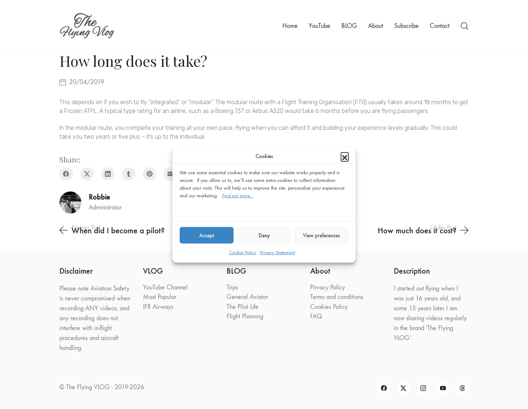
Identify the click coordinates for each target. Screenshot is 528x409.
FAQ (316, 316)
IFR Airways (158, 307)
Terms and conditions (336, 297)
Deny (264, 235)
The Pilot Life (242, 307)
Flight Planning (245, 316)
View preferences (321, 235)
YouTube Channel (165, 287)
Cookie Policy (242, 252)
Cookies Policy (329, 307)
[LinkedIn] (108, 174)
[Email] (170, 174)
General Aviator (247, 297)
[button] (344, 156)
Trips (232, 287)
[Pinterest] (149, 174)
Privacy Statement (277, 252)
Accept (206, 235)
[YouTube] (443, 388)
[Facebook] (66, 174)
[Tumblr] (128, 174)
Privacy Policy (327, 287)
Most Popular (159, 297)
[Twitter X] (87, 174)
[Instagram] (423, 388)
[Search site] (465, 26)
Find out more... (237, 196)
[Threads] (462, 388)
